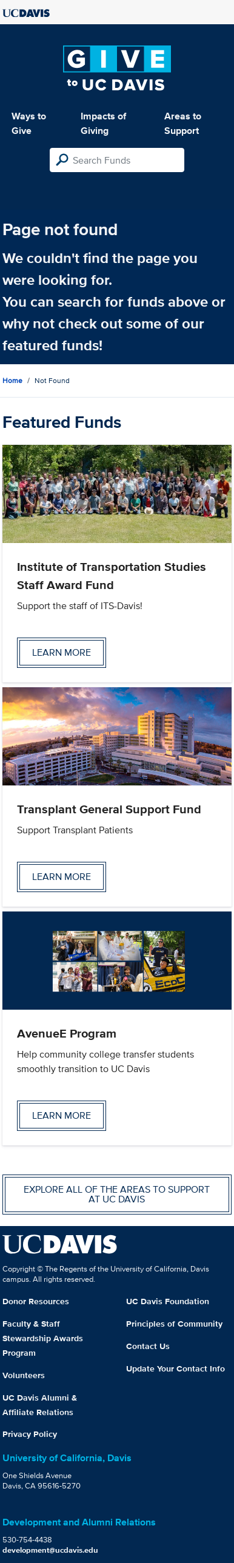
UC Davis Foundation (167, 1301)
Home (12, 380)
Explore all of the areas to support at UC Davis (117, 1194)
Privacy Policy (29, 1434)
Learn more (61, 652)
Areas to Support (182, 123)
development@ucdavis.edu (50, 1550)
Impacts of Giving (103, 123)
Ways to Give (29, 123)
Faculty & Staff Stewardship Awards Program (42, 1338)
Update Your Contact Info (175, 1368)
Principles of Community (174, 1324)
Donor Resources (35, 1301)
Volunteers (23, 1375)
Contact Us (148, 1346)
